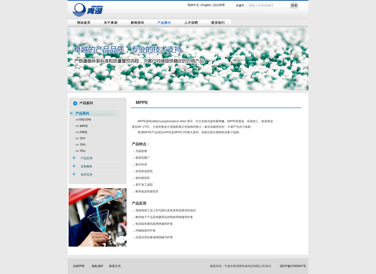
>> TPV (80, 138)
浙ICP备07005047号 (293, 266)
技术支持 (86, 174)
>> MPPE (82, 126)
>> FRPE (81, 132)
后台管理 (219, 5)
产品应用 (86, 158)
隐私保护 (97, 266)
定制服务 (86, 166)
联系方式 (115, 266)
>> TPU (80, 151)
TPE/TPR (85, 120)
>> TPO (81, 144)
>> (77, 120)
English (206, 5)
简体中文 (193, 5)
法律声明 (78, 266)
